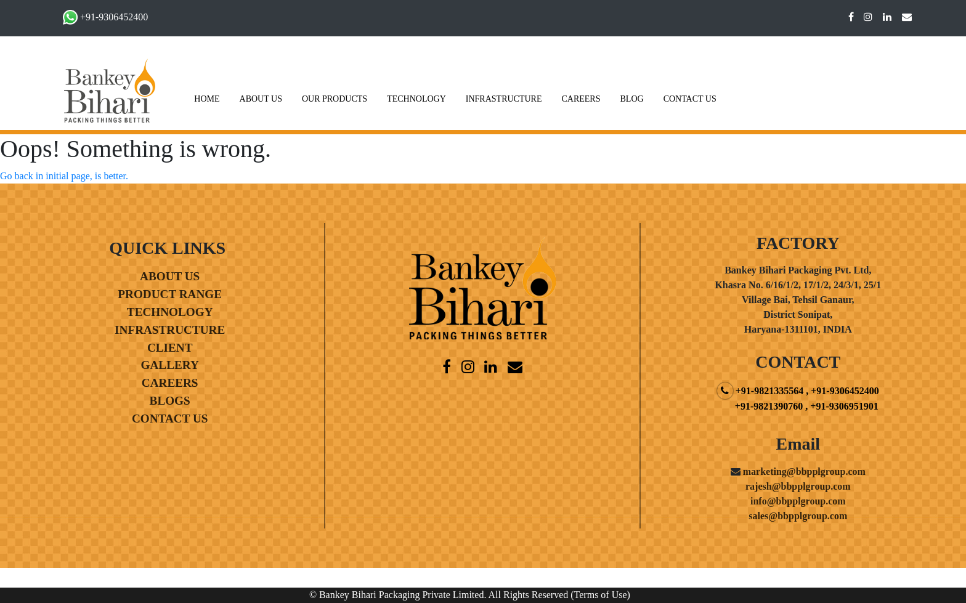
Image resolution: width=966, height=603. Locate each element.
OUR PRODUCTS (334, 98)
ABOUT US (261, 98)
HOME (206, 98)
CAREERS (580, 98)
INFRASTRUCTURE (504, 98)
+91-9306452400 (114, 17)
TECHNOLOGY (416, 98)
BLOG (632, 98)
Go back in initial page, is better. (64, 176)
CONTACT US (690, 98)
